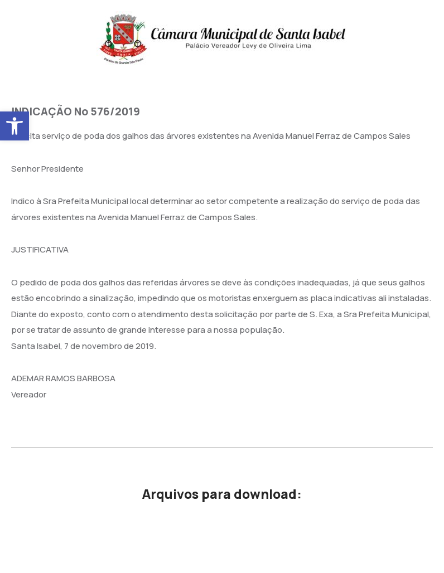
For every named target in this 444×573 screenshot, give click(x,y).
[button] (14, 125)
